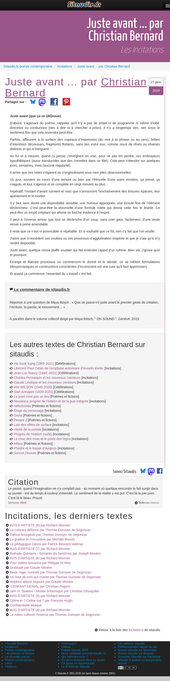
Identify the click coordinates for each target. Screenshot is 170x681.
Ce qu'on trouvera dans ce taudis (83, 660)
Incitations (136, 630)
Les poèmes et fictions (19, 653)
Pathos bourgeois (48, 535)
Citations (10, 666)
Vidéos (65, 647)
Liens (8, 663)
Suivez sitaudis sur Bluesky (136, 653)
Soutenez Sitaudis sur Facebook (139, 656)
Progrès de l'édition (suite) (33, 434)
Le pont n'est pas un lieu (31, 396)
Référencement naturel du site (138, 647)
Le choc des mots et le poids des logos (42, 439)
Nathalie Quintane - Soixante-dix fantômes (55, 553)
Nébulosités (22, 406)
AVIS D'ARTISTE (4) (40, 610)
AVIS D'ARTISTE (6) (40, 558)
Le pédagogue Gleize (46, 544)
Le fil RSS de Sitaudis (75, 666)
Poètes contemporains (19, 660)
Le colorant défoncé (50, 530)
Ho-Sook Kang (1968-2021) (34, 363)
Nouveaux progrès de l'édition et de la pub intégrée (51, 401)
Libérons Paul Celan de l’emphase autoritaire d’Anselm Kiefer (58, 368)
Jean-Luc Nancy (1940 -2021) (35, 373)
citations (154, 502)
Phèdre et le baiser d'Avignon (35, 448)
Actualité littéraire (16, 643)
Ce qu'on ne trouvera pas (78, 663)
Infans (18, 443)
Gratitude (31, 567)
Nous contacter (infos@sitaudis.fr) (83, 653)
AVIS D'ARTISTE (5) (40, 596)
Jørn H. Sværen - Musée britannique (54, 591)
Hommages (68, 643)
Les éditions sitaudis (131, 643)
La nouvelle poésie (17, 656)
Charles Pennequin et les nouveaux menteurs (47, 378)
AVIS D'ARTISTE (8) (40, 525)
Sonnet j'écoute (25, 453)
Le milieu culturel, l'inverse (55, 615)
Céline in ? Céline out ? (41, 600)
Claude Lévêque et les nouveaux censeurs (45, 382)
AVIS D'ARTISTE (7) (40, 549)
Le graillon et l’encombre (42, 539)
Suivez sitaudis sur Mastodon (137, 650)
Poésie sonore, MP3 (74, 650)
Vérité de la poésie (27, 429)
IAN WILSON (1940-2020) (33, 387)
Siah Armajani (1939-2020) (33, 392)
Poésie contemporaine (19, 650)
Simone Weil (17, 503)
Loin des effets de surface (32, 425)
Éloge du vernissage (29, 411)
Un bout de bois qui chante (55, 577)
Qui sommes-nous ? (74, 656)
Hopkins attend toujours (41, 582)
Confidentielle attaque (26, 605)
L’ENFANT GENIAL (40, 586)
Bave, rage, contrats (50, 572)
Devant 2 (20, 420)
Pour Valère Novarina (40, 563)
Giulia (18, 415)
